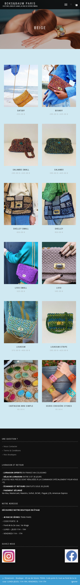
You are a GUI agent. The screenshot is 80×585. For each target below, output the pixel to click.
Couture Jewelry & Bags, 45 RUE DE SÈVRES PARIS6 (20, 6)
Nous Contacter (10, 446)
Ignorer (74, 581)
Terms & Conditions (12, 450)
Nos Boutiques (10, 454)
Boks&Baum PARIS (20, 3)
